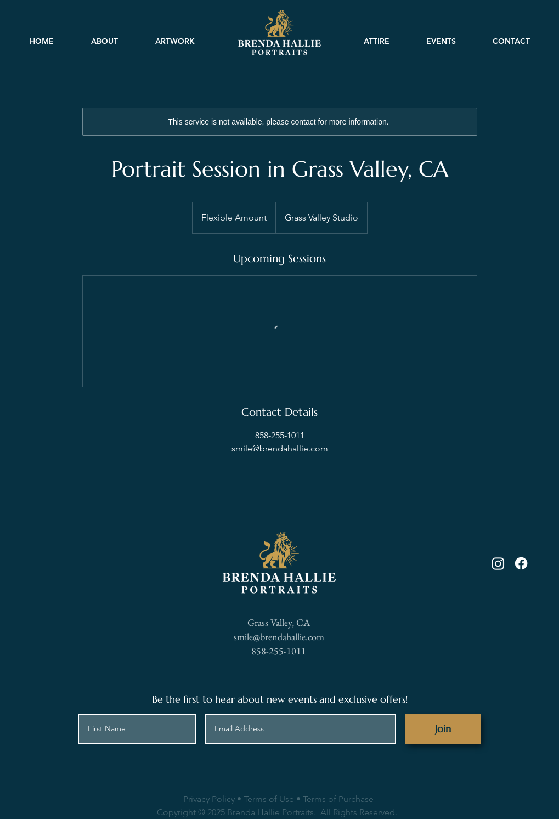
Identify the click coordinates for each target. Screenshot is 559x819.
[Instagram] (498, 563)
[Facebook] (521, 563)
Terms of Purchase (338, 799)
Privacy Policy (209, 799)
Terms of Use (269, 799)
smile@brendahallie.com (279, 636)
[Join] (443, 729)
